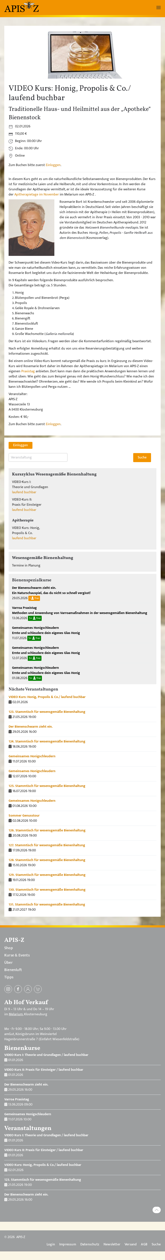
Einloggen (53, 165)
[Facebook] (18, 989)
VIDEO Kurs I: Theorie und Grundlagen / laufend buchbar (46, 1055)
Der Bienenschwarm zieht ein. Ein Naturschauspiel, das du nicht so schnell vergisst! (51, 590)
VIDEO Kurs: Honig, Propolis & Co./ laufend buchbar (47, 697)
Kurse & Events (17, 955)
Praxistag (28, 371)
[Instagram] (8, 989)
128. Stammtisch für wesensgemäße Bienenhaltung (47, 860)
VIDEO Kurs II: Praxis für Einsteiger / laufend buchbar (43, 1070)
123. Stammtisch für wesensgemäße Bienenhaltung (47, 712)
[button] (158, 7)
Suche (156, 1244)
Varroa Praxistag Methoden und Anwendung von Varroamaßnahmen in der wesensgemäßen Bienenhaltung (79, 610)
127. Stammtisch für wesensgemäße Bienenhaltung (47, 845)
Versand (131, 1244)
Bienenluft (13, 970)
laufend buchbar (24, 492)
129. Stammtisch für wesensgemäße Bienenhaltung (47, 875)
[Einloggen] (28, 989)
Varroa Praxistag (16, 1099)
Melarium (16, 1014)
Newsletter (112, 1244)
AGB (144, 1244)
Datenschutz (89, 1244)
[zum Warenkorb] (38, 989)
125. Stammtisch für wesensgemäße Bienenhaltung (47, 786)
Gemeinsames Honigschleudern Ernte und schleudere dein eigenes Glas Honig (46, 630)
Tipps (8, 977)
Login (51, 1244)
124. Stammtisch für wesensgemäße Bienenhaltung (47, 741)
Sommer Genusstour (24, 816)
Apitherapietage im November (36, 194)
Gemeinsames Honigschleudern (32, 756)
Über (8, 962)
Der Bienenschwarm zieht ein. (31, 727)
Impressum (67, 1244)
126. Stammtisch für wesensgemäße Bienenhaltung (47, 830)
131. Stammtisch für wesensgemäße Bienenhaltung (47, 904)
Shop (8, 948)
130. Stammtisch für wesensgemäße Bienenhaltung (47, 890)
